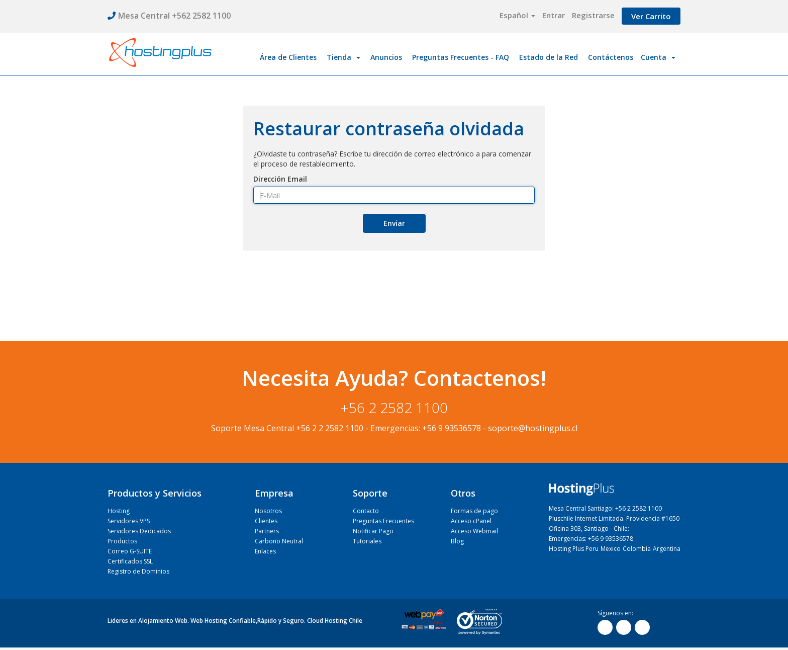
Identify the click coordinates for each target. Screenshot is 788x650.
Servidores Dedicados (139, 531)
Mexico (611, 548)
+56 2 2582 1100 (394, 407)
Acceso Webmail (474, 531)
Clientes (266, 521)
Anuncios (386, 57)
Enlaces (265, 551)
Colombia (637, 548)
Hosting (119, 511)
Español (517, 15)
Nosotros (268, 511)
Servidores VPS (129, 521)
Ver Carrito (651, 16)
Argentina (666, 548)
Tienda (343, 57)
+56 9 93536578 (451, 428)
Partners (267, 531)
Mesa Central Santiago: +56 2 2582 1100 (605, 508)
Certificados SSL (130, 561)
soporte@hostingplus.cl (532, 428)
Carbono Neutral (279, 541)
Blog (457, 541)
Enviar (394, 223)
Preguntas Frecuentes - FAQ (460, 57)
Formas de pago (474, 511)
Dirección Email (280, 179)
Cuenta (658, 57)
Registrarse (593, 15)
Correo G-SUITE (130, 551)
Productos (122, 541)
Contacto (366, 511)
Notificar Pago (373, 531)
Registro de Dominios (138, 571)
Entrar (553, 15)
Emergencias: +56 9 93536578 (591, 538)
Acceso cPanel (471, 521)
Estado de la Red (548, 57)
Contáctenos (610, 57)
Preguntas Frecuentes (383, 521)
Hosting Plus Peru (574, 548)
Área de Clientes (288, 57)
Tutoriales (367, 541)
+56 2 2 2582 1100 (329, 428)
